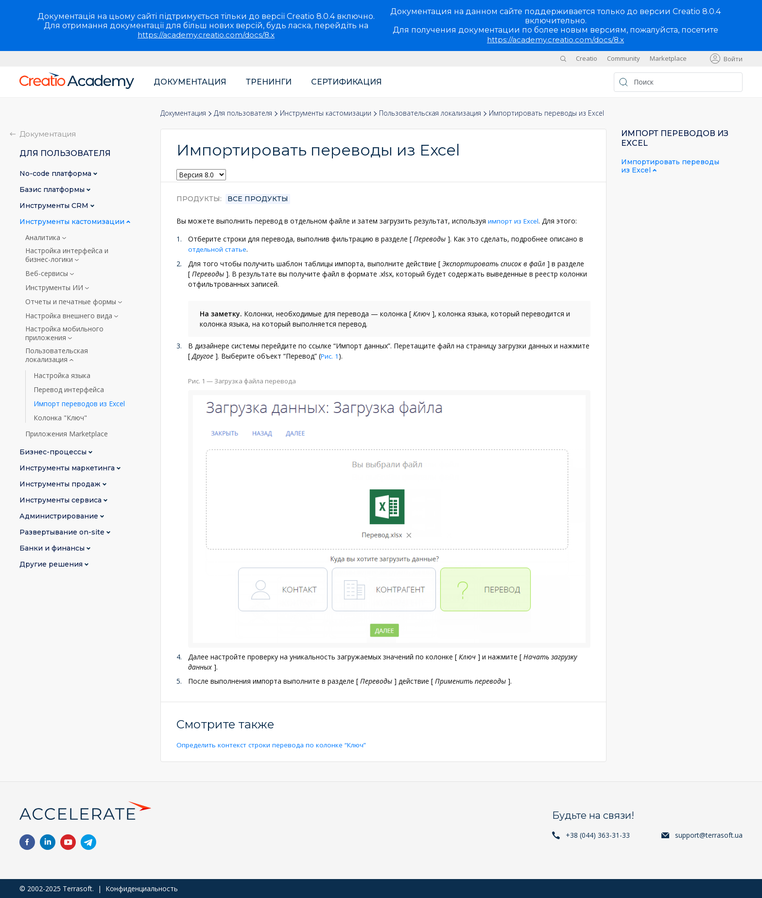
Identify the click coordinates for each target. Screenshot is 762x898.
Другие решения (52, 564)
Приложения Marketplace (66, 434)
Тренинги (269, 81)
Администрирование (59, 516)
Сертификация (346, 81)
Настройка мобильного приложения (64, 333)
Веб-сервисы (47, 273)
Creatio (586, 58)
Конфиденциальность (141, 888)
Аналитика (43, 237)
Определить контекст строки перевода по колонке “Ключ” (273, 744)
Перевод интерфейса (69, 389)
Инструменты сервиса (61, 500)
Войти (733, 58)
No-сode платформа (56, 174)
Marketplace (668, 58)
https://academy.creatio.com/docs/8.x (206, 34)
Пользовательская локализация (430, 113)
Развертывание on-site (62, 532)
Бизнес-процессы (53, 452)
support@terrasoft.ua (709, 834)
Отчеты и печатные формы (71, 301)
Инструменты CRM (54, 206)
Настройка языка (62, 375)
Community (623, 58)
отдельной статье (218, 249)
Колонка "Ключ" (60, 418)
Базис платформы (53, 190)
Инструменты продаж (61, 484)
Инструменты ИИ (55, 287)
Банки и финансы (53, 548)
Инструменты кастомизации (325, 113)
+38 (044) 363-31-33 (598, 834)
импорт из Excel (514, 220)
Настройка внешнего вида (69, 315)
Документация (190, 81)
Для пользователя (243, 113)
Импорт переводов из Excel (79, 403)
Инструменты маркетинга (68, 468)
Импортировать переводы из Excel (670, 166)
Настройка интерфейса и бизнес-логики (66, 255)
